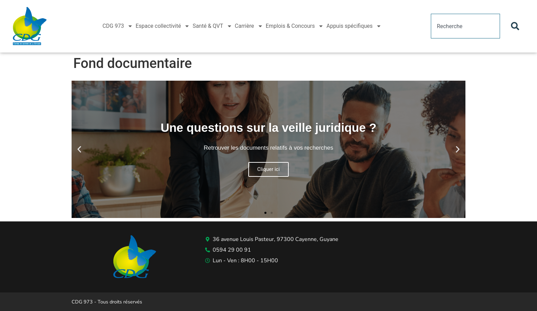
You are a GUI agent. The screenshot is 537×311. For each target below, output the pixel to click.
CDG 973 (117, 26)
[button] (79, 149)
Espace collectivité (163, 26)
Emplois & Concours (295, 26)
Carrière (249, 26)
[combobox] (465, 26)
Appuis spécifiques (354, 26)
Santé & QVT (212, 26)
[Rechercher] (516, 26)
